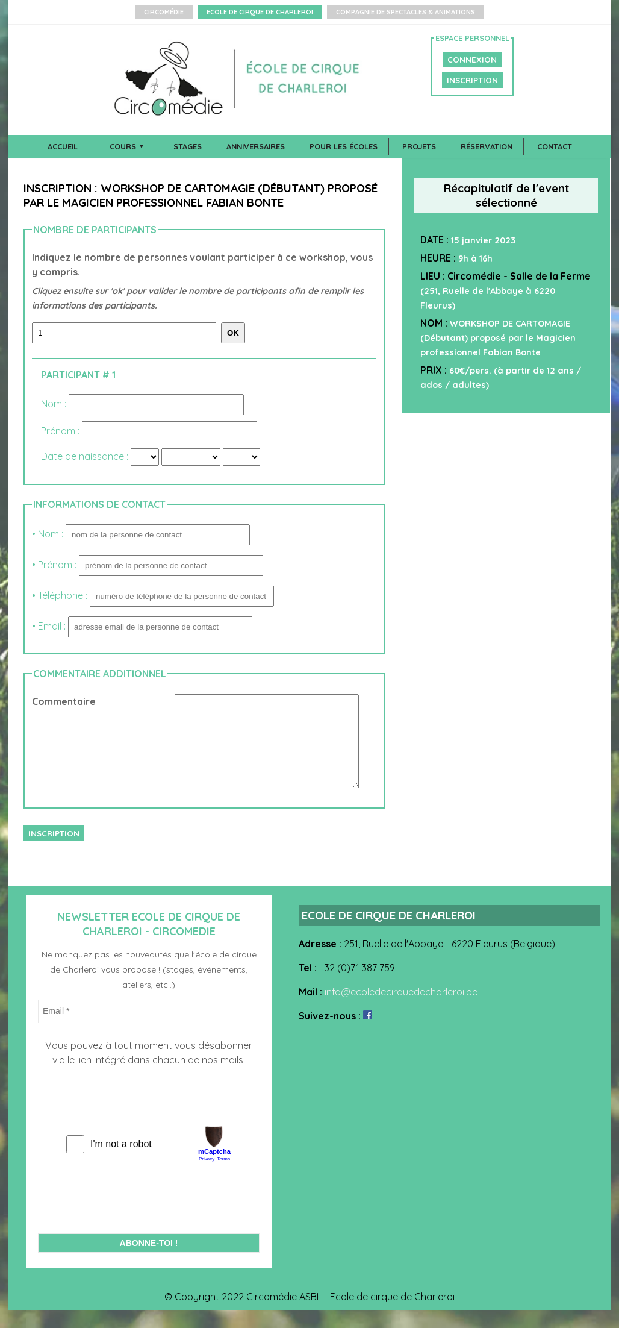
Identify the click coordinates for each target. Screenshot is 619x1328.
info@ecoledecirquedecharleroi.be (401, 1010)
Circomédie (164, 12)
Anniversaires (255, 146)
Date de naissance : (86, 456)
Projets (419, 146)
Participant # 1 (78, 375)
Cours (123, 146)
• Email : (142, 626)
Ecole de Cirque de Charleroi (260, 12)
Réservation (486, 146)
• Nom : (141, 534)
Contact (554, 146)
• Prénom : (147, 565)
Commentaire (64, 701)
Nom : (55, 404)
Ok (233, 332)
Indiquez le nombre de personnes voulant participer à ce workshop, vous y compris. (204, 282)
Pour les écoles (344, 146)
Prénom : (61, 431)
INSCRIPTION (472, 80)
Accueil (63, 146)
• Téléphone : (153, 595)
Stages (187, 146)
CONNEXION (472, 59)
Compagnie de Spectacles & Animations (405, 12)
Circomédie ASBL (284, 1315)
